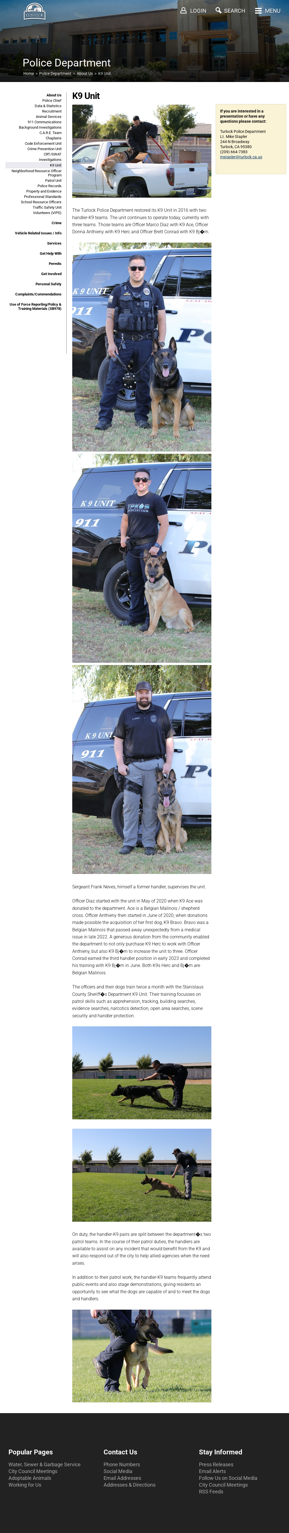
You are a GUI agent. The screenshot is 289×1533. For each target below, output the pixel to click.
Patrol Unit (53, 180)
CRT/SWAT (53, 154)
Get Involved (51, 274)
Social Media (118, 1471)
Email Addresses (122, 1478)
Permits (55, 264)
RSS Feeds (211, 1492)
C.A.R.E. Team (51, 133)
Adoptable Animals (29, 1478)
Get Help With (51, 253)
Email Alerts (212, 1471)
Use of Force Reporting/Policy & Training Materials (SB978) (36, 306)
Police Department (55, 73)
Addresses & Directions (130, 1485)
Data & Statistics (48, 106)
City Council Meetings (32, 1471)
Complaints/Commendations (38, 294)
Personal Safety (49, 284)
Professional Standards (43, 197)
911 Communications (45, 122)
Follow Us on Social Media (228, 1478)
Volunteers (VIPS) (47, 213)
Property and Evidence (44, 191)
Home (28, 73)
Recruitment (52, 111)
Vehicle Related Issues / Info (38, 233)
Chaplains (54, 138)
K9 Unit (55, 165)
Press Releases (216, 1464)
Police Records (50, 186)
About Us (85, 73)
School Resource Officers (41, 202)
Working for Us (24, 1485)
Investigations (50, 159)
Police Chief (52, 100)
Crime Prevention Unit (44, 149)
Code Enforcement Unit (43, 143)
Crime (57, 223)
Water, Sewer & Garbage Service (44, 1464)
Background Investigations (40, 127)
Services (54, 243)
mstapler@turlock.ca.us (241, 157)
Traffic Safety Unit (47, 207)
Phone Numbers (122, 1464)
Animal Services (49, 117)
